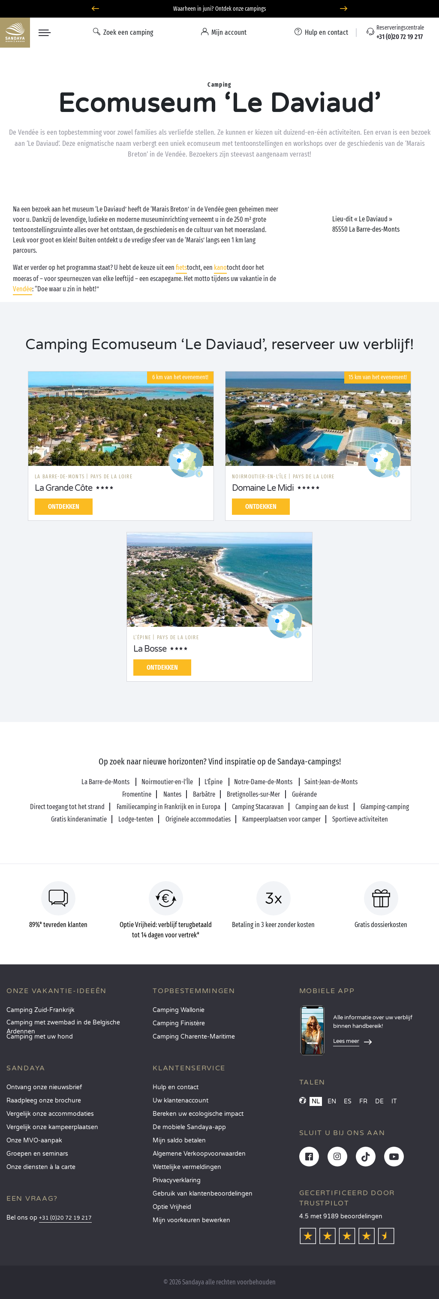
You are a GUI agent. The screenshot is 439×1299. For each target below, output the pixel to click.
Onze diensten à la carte (40, 1167)
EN (332, 1101)
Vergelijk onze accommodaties (50, 1114)
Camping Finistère (179, 1023)
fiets (181, 267)
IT (394, 1101)
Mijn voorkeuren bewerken (191, 1220)
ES (348, 1101)
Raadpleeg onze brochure (43, 1100)
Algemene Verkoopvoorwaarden (199, 1153)
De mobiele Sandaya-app (189, 1127)
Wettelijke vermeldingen (187, 1167)
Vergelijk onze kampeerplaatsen (52, 1127)
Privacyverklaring (177, 1180)
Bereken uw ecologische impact (198, 1114)
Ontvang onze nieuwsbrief (44, 1087)
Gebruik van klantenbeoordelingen (203, 1193)
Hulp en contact (175, 1087)
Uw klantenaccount (180, 1100)
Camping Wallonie (178, 1010)
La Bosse (149, 649)
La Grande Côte (63, 488)
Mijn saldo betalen (179, 1140)
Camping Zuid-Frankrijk (40, 1010)
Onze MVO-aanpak (34, 1140)
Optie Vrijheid (172, 1207)
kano (220, 267)
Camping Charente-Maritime (194, 1036)
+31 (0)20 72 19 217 (65, 1218)
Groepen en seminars (37, 1153)
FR (363, 1101)
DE (379, 1101)
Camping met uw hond (39, 1036)
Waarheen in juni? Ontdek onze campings (219, 8)
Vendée (22, 289)
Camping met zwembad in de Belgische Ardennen (63, 1025)
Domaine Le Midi (263, 488)
